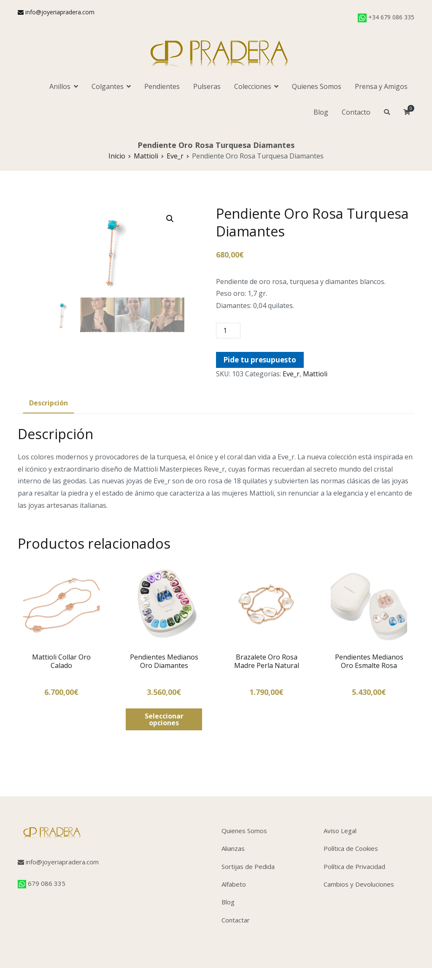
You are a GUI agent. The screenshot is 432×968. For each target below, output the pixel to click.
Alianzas (233, 848)
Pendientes (162, 86)
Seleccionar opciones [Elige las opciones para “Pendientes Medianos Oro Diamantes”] (164, 719)
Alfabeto (233, 884)
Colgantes (108, 86)
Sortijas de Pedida (248, 866)
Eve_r (175, 156)
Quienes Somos (316, 86)
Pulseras (207, 86)
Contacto (356, 112)
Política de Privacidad (354, 866)
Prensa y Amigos (381, 86)
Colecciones (252, 86)
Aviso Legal (340, 830)
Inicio (116, 156)
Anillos (59, 86)
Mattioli (146, 156)
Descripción (48, 403)
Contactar (235, 920)
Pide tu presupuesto (259, 360)
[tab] (48, 403)
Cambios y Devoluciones (359, 884)
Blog (320, 112)
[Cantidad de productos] (228, 330)
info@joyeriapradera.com (56, 12)
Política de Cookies (351, 848)
